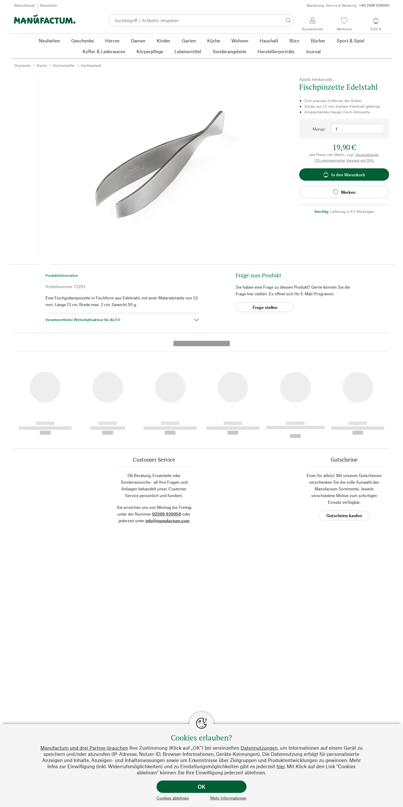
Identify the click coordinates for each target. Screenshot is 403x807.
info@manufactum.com (167, 421)
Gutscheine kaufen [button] (344, 416)
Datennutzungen (259, 748)
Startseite (22, 65)
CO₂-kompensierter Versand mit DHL (344, 160)
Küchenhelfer (64, 65)
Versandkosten (367, 154)
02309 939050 (166, 415)
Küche (42, 65)
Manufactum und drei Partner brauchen (84, 748)
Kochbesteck (91, 65)
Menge (319, 128)
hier (281, 766)
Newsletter (48, 5)
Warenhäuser (24, 5)
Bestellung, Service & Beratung (348, 5)
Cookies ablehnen (173, 797)
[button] (45, 262)
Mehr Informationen (228, 797)
